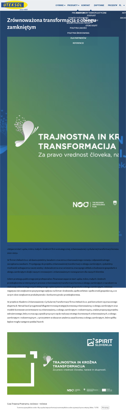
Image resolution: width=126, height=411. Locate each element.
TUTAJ (96, 407)
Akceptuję (105, 407)
